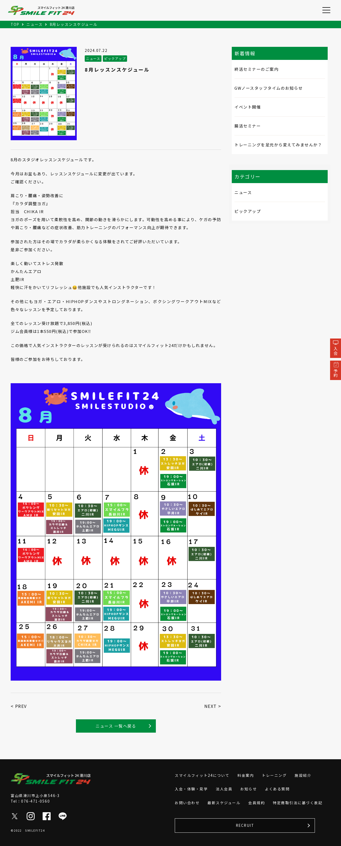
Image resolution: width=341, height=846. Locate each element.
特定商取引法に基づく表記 (297, 802)
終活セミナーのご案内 (256, 69)
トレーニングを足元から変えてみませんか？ (278, 144)
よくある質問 (277, 788)
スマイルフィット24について (202, 775)
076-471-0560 (35, 801)
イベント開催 (247, 107)
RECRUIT (245, 825)
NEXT (210, 706)
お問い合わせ (187, 802)
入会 (335, 350)
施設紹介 (303, 775)
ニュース (243, 192)
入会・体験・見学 (191, 788)
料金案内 (245, 775)
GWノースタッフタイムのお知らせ (268, 88)
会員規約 (256, 802)
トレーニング (274, 775)
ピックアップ (247, 211)
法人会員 (224, 788)
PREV (21, 706)
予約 (335, 373)
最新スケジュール (224, 802)
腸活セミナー (247, 126)
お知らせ (248, 788)
